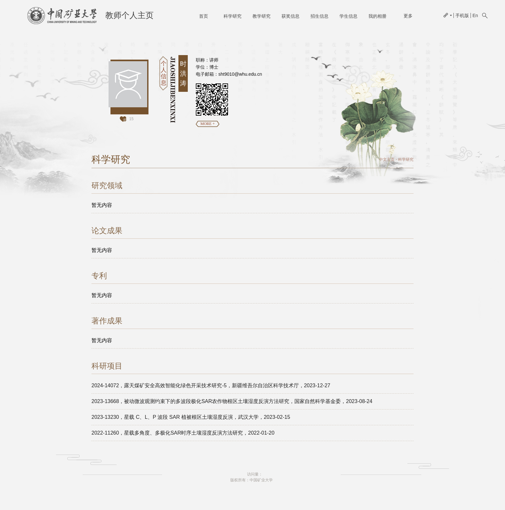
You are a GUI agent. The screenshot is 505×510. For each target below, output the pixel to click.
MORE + (207, 123)
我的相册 (377, 16)
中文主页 (387, 159)
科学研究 (233, 16)
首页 (203, 16)
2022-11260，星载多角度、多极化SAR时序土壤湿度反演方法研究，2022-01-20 (182, 433)
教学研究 (261, 16)
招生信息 (319, 16)
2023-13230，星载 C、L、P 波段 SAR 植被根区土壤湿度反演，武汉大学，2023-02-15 (190, 417)
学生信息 (348, 16)
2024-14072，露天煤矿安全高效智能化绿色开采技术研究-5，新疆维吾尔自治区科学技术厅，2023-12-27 (210, 385)
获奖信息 (290, 16)
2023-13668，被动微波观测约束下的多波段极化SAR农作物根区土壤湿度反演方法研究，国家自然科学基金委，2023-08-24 (231, 401)
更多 (408, 15)
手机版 (462, 15)
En (475, 15)
